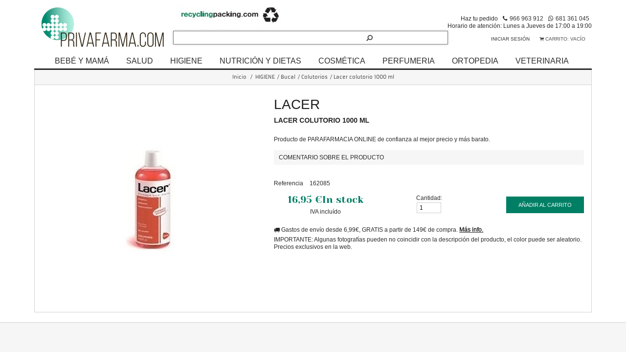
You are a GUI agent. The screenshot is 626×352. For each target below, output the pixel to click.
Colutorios (314, 77)
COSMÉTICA (341, 61)
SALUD (139, 61)
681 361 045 (572, 18)
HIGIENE (186, 61)
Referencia (288, 183)
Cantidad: (429, 197)
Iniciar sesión (510, 39)
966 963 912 (526, 18)
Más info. (471, 229)
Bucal (288, 77)
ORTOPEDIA (475, 61)
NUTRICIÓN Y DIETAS (260, 61)
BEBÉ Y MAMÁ (82, 61)
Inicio (239, 77)
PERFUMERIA (408, 61)
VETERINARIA (542, 61)
